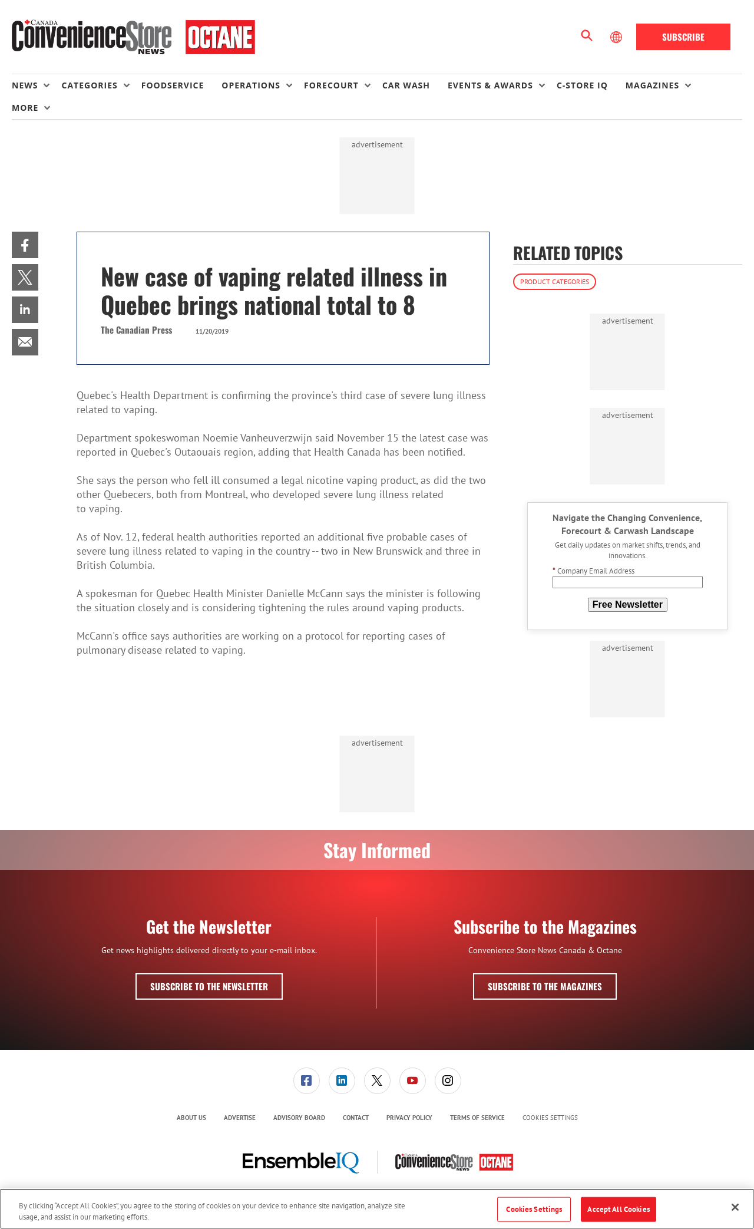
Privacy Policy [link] (409, 1117)
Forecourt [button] (331, 85)
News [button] (25, 85)
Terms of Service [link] (477, 1117)
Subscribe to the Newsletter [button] (209, 986)
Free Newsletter (628, 604)
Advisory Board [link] (299, 1117)
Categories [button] (89, 85)
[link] (25, 245)
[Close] (735, 1207)
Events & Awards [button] (490, 85)
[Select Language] (617, 37)
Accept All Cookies (618, 1209)
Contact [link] (356, 1117)
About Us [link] (191, 1117)
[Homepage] (133, 37)
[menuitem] (36, 85)
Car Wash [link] (406, 85)
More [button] (25, 107)
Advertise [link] (240, 1117)
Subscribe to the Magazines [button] (545, 986)
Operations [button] (250, 85)
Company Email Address (593, 571)
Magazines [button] (652, 85)
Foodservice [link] (172, 85)
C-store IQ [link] (582, 85)
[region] (377, 1208)
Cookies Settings (550, 1118)
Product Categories (554, 281)
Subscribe (683, 36)
